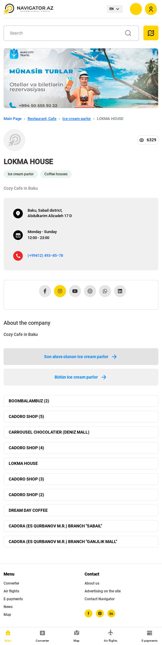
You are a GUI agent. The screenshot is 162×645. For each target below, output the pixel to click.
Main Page (13, 118)
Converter (11, 583)
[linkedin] (111, 613)
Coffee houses (56, 174)
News (8, 607)
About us (92, 583)
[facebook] (88, 613)
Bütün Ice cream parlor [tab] (81, 377)
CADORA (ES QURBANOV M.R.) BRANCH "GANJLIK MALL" (63, 541)
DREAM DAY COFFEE (28, 510)
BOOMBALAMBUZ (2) (29, 400)
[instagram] (100, 613)
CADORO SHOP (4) (26, 447)
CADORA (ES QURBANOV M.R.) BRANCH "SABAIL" (55, 526)
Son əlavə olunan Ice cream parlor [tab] (81, 356)
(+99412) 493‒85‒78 (45, 255)
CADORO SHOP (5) (26, 416)
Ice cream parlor (76, 118)
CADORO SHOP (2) (26, 494)
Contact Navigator (100, 599)
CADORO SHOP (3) (26, 479)
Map (7, 615)
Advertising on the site (103, 591)
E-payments (13, 599)
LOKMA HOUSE (23, 463)
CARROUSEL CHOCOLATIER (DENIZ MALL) (49, 432)
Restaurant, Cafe (42, 118)
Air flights (11, 591)
